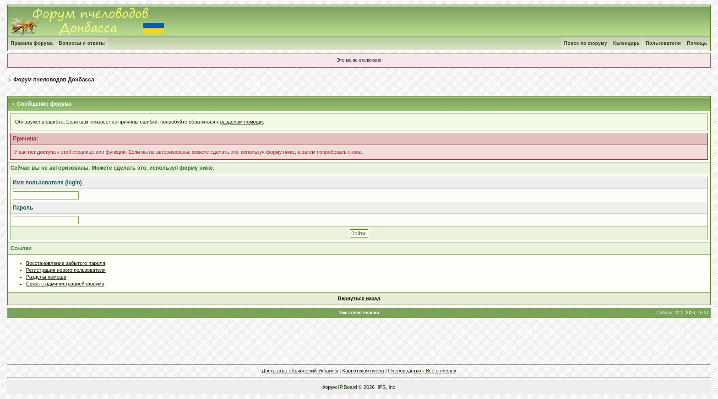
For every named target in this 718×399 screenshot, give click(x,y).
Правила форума (32, 43)
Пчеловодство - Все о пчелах (422, 370)
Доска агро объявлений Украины (300, 370)
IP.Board (347, 387)
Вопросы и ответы (82, 43)
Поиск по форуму (585, 43)
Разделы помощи (46, 277)
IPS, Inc (387, 387)
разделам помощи (241, 121)
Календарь (626, 43)
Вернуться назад (359, 298)
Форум (329, 387)
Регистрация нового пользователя (66, 270)
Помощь (697, 43)
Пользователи (663, 43)
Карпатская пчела (363, 370)
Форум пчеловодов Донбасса (53, 79)
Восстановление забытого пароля (65, 263)
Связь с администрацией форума (65, 283)
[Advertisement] (359, 340)
